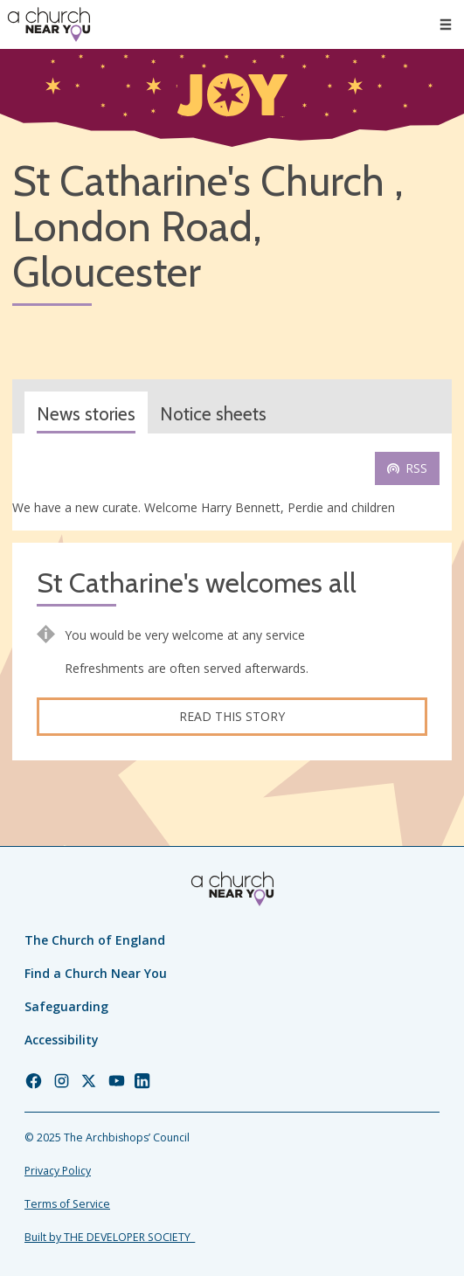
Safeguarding (66, 1006)
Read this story (232, 716)
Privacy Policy (57, 1170)
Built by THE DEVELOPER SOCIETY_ (109, 1237)
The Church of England (94, 940)
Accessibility (61, 1039)
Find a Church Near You (95, 973)
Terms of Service (67, 1203)
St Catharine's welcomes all (197, 583)
